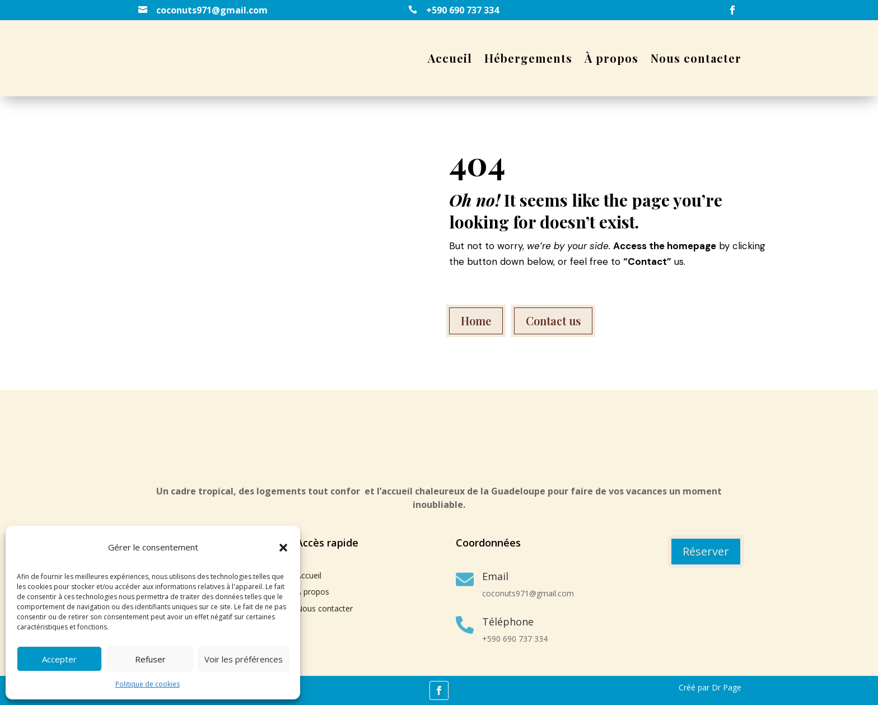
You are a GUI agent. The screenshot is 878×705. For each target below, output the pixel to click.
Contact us (553, 320)
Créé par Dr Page (710, 687)
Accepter (59, 659)
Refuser (150, 659)
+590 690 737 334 (462, 10)
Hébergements (528, 58)
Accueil (450, 58)
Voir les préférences (243, 659)
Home (476, 320)
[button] (283, 547)
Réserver (706, 551)
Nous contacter (696, 58)
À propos (611, 58)
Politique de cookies (147, 684)
